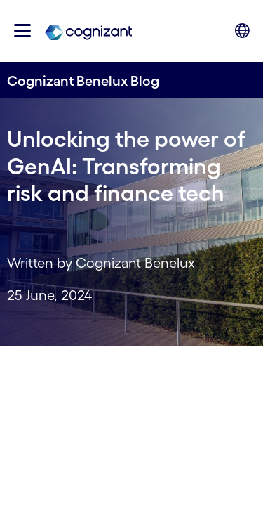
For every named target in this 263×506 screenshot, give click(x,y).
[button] (22, 31)
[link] (88, 31)
